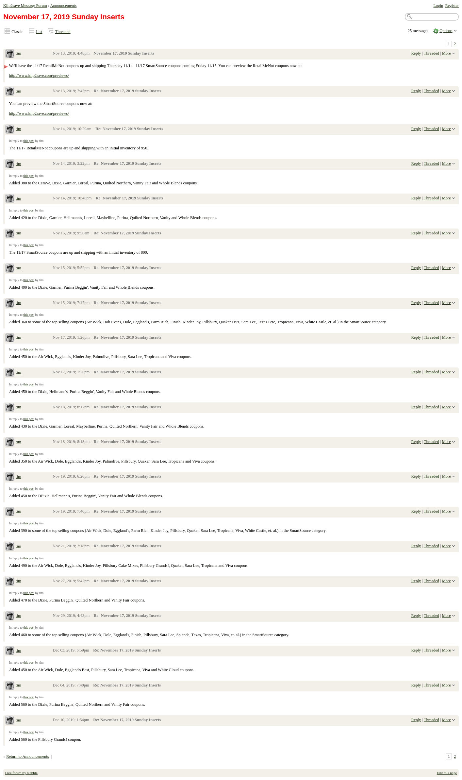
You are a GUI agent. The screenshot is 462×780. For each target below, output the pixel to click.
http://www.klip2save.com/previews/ (39, 75)
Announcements (63, 5)
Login (438, 5)
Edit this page (447, 773)
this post (28, 141)
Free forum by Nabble (21, 773)
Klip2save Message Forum (25, 5)
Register (452, 5)
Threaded (63, 31)
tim (18, 53)
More (446, 53)
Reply (416, 53)
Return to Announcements (27, 756)
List (39, 31)
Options (446, 30)
